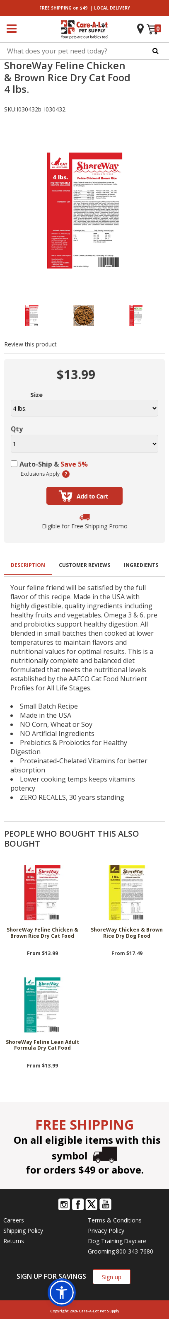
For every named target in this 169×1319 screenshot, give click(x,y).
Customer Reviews (84, 565)
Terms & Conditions (115, 1220)
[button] (62, 1292)
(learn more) (66, 474)
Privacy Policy (106, 1230)
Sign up (111, 1277)
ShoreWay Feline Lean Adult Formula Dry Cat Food (42, 1045)
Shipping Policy (23, 1230)
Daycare (135, 1241)
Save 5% (74, 464)
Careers (13, 1220)
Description (28, 565)
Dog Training (105, 1241)
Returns (13, 1241)
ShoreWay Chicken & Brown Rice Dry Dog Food (127, 933)
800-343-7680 (134, 1251)
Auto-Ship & (53, 464)
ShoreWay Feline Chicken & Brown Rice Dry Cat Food (42, 933)
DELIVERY (112, 8)
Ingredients (141, 565)
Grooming (101, 1251)
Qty (17, 428)
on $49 (63, 8)
